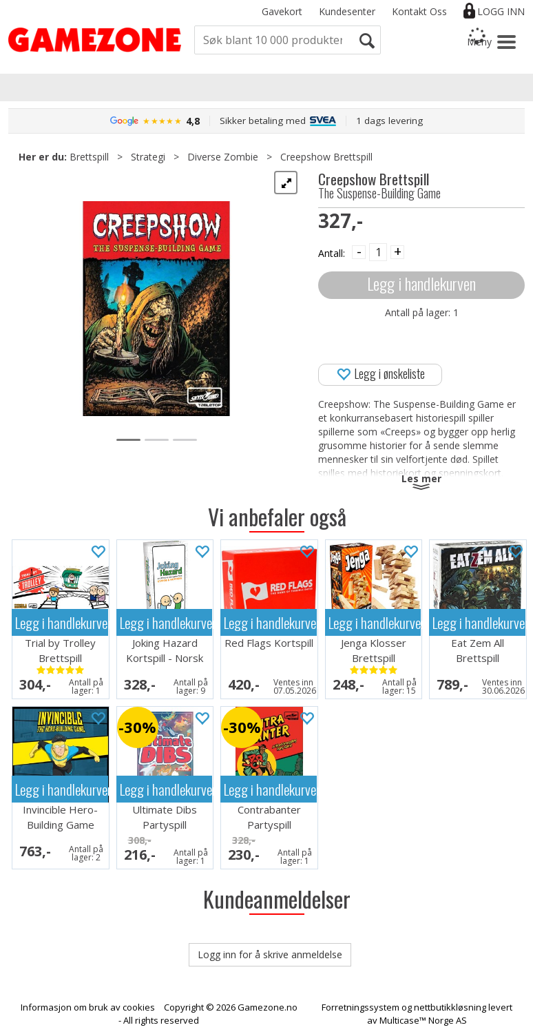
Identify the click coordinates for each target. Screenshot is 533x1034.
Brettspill (89, 156)
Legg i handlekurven (421, 283)
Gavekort (282, 11)
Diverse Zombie (222, 156)
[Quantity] (378, 252)
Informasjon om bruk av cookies (88, 1007)
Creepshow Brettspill (326, 156)
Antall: (331, 253)
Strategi (148, 156)
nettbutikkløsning (450, 1007)
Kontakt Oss (419, 11)
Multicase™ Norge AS (423, 1020)
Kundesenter (347, 11)
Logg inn (501, 11)
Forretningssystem (360, 1007)
